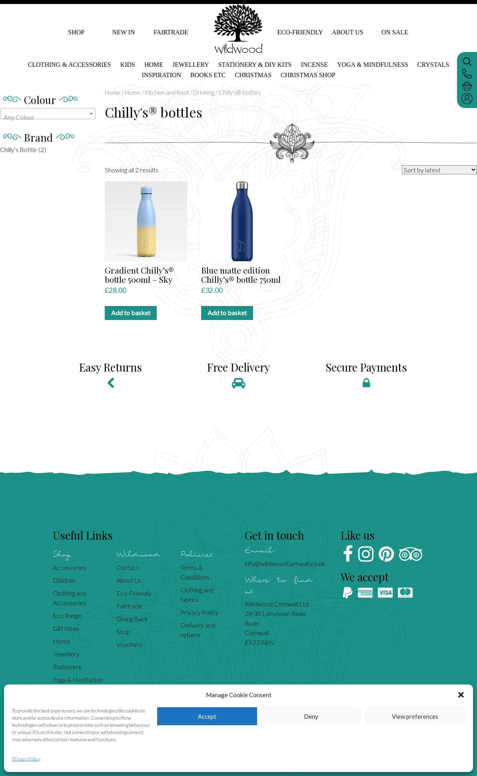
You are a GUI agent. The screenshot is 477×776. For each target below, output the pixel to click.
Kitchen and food (167, 92)
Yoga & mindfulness (372, 64)
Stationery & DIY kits (255, 64)
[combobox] (48, 113)
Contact (127, 567)
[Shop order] (439, 169)
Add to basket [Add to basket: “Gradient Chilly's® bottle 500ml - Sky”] (130, 312)
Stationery (67, 666)
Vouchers (129, 644)
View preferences (415, 716)
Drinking (203, 92)
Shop (76, 32)
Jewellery (190, 64)
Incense (314, 64)
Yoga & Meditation (78, 679)
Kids (127, 64)
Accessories (69, 567)
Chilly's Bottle (18, 149)
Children (64, 580)
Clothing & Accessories (69, 64)
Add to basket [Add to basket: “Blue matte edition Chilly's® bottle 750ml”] (227, 312)
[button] (461, 695)
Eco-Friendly (300, 32)
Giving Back (132, 618)
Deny (311, 716)
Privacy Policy (26, 759)
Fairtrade (171, 32)
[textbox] (47, 117)
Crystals (433, 64)
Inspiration (161, 75)
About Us (347, 32)
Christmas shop (308, 75)
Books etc (208, 75)
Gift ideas (66, 628)
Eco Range (67, 615)
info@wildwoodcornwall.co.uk (285, 563)
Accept (207, 716)
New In (123, 32)
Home (153, 64)
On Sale (394, 32)
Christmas (253, 75)
